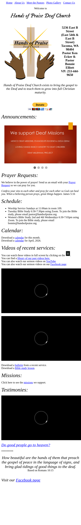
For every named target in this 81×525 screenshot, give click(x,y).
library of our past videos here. (33, 258)
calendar (19, 237)
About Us (19, 2)
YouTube (51, 261)
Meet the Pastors (35, 2)
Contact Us (69, 2)
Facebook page (58, 264)
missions (28, 382)
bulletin (19, 365)
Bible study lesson (24, 368)
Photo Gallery (53, 2)
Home (9, 2)
